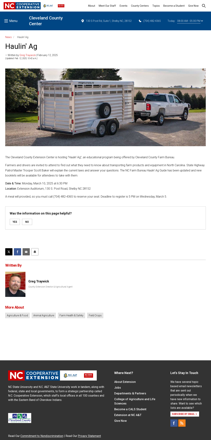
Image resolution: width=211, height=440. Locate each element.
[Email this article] (26, 251)
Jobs (117, 387)
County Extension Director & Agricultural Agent (50, 287)
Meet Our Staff (107, 5)
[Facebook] (174, 423)
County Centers (140, 5)
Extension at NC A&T (128, 415)
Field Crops (95, 315)
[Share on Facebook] (17, 251)
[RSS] (182, 423)
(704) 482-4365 (149, 21)
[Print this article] (34, 251)
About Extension (125, 382)
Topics (156, 5)
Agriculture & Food (17, 315)
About (91, 5)
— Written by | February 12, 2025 (31, 55)
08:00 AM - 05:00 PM (190, 20)
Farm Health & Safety (71, 315)
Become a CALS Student (130, 409)
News (8, 37)
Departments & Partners (130, 393)
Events (123, 5)
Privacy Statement (89, 436)
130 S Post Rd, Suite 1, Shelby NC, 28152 (106, 21)
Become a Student (174, 5)
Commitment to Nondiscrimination (41, 436)
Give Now (193, 5)
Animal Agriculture (43, 315)
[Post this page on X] (8, 251)
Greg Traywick (27, 55)
